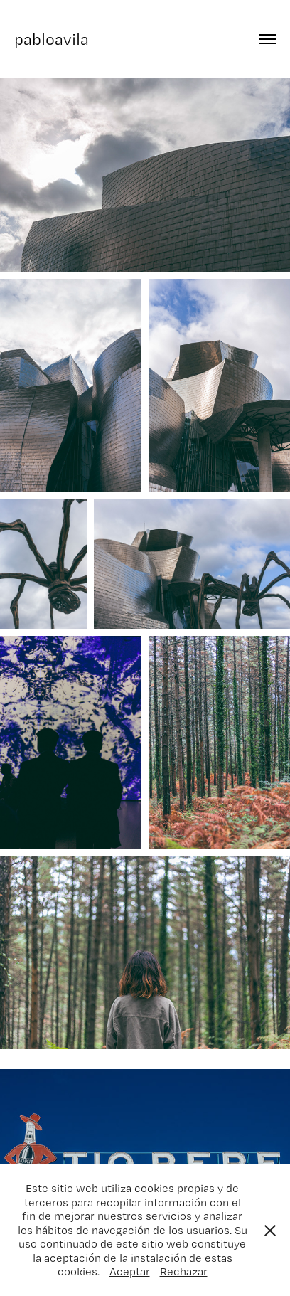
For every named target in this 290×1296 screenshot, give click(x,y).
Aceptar (129, 1271)
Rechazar (184, 1271)
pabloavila (51, 38)
